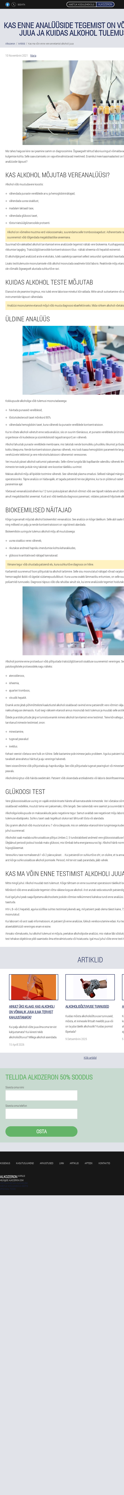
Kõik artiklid (90, 1058)
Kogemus (5, 1163)
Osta (41, 1131)
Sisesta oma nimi (14, 1087)
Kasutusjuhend (25, 1163)
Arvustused (46, 1163)
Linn (61, 1163)
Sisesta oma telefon (16, 1105)
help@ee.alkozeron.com (11, 1180)
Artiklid (74, 1163)
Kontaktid (104, 1163)
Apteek (89, 1163)
